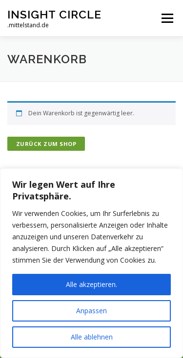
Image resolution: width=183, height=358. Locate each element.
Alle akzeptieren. (91, 284)
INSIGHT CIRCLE (54, 14)
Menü (167, 18)
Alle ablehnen (92, 336)
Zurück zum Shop (46, 143)
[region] (91, 263)
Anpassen (91, 310)
